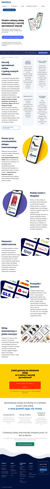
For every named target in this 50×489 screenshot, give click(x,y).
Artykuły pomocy (31, 466)
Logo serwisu (14, 473)
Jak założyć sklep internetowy (22, 468)
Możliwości (5, 6)
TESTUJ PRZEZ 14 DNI (9, 10)
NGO (12, 475)
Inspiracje (22, 478)
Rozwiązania (15, 6)
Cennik (22, 6)
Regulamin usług (13, 466)
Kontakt (43, 6)
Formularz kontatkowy (43, 469)
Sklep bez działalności (4, 468)
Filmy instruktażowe (23, 481)
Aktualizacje (31, 476)
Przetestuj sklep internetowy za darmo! (25, 385)
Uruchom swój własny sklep (25, 444)
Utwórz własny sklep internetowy (8, 127)
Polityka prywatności (13, 470)
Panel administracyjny (32, 473)
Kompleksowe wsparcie (32, 6)
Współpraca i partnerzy (4, 476)
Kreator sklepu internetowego (5, 472)
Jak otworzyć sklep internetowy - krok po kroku (23, 474)
